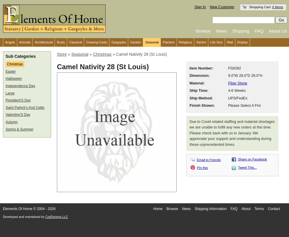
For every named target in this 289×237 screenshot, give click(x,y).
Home (158, 209)
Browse (203, 30)
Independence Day (20, 86)
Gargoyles (118, 42)
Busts (61, 42)
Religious (185, 42)
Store (62, 54)
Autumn (12, 122)
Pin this (202, 168)
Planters (169, 42)
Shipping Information (211, 209)
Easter (11, 72)
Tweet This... (247, 167)
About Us (278, 30)
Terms (259, 209)
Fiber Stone (237, 83)
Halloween (14, 79)
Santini (201, 42)
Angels (10, 42)
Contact (274, 209)
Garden (135, 42)
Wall (230, 42)
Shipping (240, 30)
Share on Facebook (252, 159)
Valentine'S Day (18, 115)
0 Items (277, 7)
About (246, 209)
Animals (25, 42)
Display (242, 42)
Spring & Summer (19, 129)
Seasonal (152, 42)
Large (10, 93)
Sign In (200, 7)
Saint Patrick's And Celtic (25, 108)
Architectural (44, 42)
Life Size (216, 42)
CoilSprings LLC (56, 217)
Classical (75, 42)
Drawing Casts (96, 42)
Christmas (15, 64)
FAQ (259, 30)
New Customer (222, 7)
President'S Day (18, 100)
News (221, 30)
